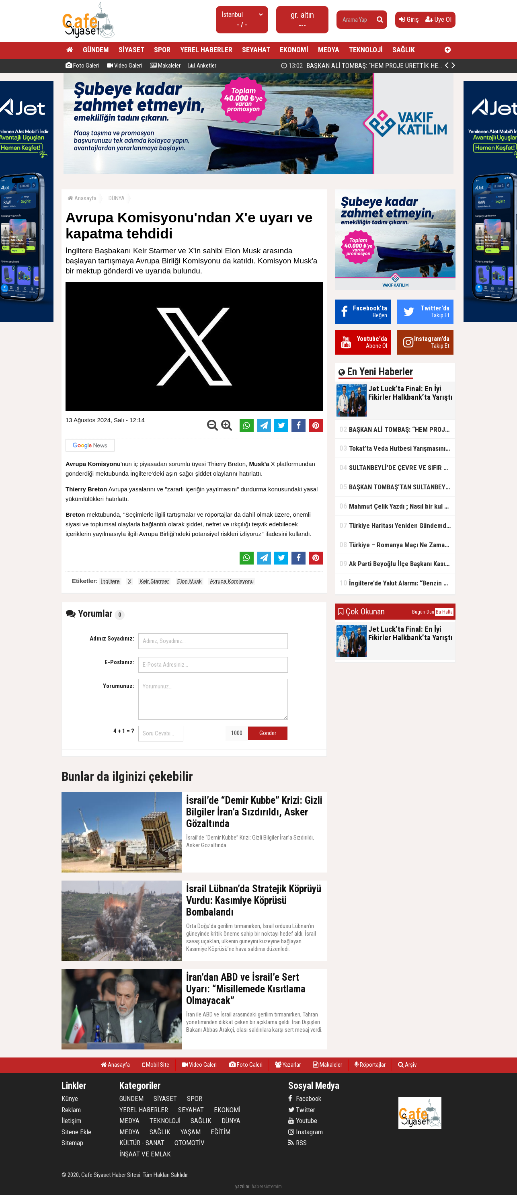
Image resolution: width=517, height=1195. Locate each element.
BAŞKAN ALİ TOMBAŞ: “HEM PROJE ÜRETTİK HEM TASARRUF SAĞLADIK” (397, 429)
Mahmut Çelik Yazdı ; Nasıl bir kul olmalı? (397, 506)
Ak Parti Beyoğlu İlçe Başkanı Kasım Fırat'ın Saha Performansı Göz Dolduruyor (397, 563)
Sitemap (72, 1143)
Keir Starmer (154, 581)
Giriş (409, 19)
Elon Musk (189, 581)
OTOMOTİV (189, 1143)
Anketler (202, 65)
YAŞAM (191, 1132)
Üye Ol (438, 19)
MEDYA (328, 49)
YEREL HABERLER (206, 49)
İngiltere (110, 581)
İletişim (71, 1121)
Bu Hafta (444, 612)
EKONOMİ (294, 49)
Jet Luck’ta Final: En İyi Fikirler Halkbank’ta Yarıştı (363, 66)
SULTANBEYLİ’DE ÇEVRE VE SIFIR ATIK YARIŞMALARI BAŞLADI (397, 467)
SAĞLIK (403, 49)
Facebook (304, 1098)
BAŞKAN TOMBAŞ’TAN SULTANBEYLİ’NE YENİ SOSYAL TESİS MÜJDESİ (397, 486)
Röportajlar (370, 1064)
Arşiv (407, 1064)
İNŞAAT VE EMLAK (145, 1154)
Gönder (267, 733)
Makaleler (165, 65)
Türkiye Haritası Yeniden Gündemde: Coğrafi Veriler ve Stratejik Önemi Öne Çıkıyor (397, 525)
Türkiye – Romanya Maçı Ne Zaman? (395, 544)
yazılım (242, 1186)
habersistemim (267, 1186)
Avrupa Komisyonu (232, 581)
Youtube (302, 1121)
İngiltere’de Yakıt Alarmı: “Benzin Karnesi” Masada (397, 582)
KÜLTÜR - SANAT (141, 1143)
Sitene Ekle (76, 1132)
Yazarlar (288, 1064)
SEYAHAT (256, 49)
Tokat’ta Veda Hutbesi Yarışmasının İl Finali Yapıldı (397, 448)
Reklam (71, 1110)
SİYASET (131, 49)
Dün (430, 612)
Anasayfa (82, 198)
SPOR (162, 49)
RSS (297, 1143)
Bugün (418, 612)
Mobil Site (155, 1064)
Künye (70, 1098)
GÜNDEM (96, 49)
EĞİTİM (220, 1132)
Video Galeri (124, 65)
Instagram (305, 1132)
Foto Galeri (82, 65)
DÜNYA (117, 198)
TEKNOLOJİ (366, 49)
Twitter (301, 1110)
